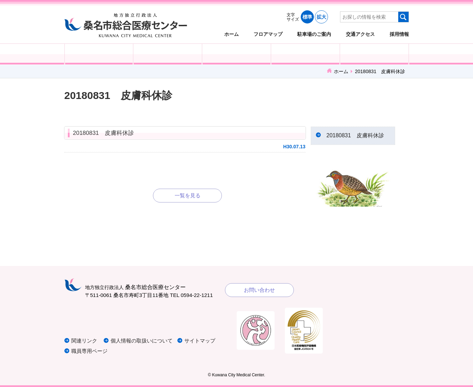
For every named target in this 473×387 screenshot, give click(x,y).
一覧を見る (187, 195)
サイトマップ (199, 340)
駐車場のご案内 (314, 34)
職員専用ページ (89, 351)
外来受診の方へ (99, 54)
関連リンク (84, 340)
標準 (307, 17)
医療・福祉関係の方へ (236, 54)
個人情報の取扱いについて (142, 340)
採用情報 (399, 34)
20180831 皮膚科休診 (103, 133)
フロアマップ (268, 34)
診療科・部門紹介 (305, 54)
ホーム (231, 34)
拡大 (321, 17)
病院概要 (374, 54)
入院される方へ (168, 54)
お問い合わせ (259, 290)
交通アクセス (360, 34)
